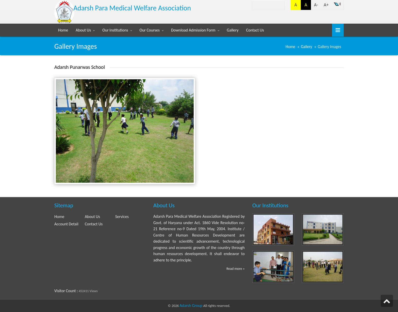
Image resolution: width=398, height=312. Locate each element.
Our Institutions (115, 30)
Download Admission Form (193, 30)
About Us (83, 30)
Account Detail (66, 224)
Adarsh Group (191, 305)
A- (316, 5)
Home (63, 30)
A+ (326, 5)
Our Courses (150, 30)
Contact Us (255, 30)
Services (122, 216)
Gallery (233, 30)
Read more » (235, 269)
